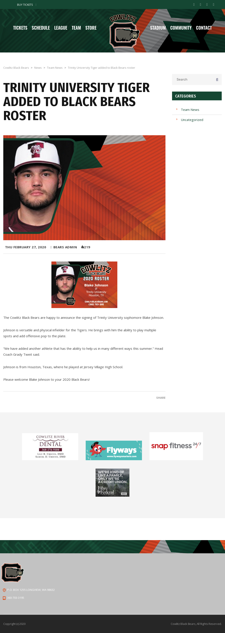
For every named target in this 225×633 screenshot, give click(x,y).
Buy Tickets (25, 5)
